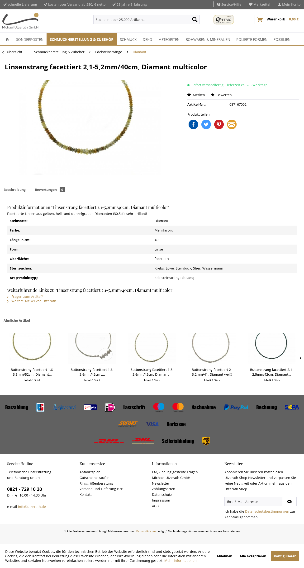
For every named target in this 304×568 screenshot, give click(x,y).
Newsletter (160, 483)
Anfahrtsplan (90, 472)
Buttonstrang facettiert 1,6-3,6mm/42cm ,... (92, 372)
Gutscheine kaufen (94, 477)
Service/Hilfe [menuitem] (229, 4)
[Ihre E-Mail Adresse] (253, 501)
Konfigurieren (285, 556)
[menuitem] (259, 4)
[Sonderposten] (30, 39)
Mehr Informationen (180, 560)
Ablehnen (224, 556)
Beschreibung (15, 189)
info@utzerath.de (32, 506)
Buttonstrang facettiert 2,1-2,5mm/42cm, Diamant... (271, 372)
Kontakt (86, 494)
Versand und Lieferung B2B (101, 489)
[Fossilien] (282, 39)
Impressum (161, 500)
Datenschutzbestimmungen (267, 511)
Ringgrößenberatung (96, 483)
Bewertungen (50, 189)
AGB (155, 506)
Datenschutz (162, 494)
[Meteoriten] (169, 39)
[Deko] (147, 39)
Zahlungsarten (163, 489)
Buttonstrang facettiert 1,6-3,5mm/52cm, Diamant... (32, 372)
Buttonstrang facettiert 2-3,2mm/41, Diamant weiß (212, 372)
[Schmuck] (128, 39)
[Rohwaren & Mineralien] (208, 39)
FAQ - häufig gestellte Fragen (175, 472)
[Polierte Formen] (252, 39)
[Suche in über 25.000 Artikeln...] (146, 19)
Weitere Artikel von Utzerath (31, 301)
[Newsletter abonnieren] (289, 501)
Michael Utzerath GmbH (171, 477)
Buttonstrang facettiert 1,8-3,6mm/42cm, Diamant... (152, 372)
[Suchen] (195, 19)
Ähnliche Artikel (17, 320)
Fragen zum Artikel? (25, 296)
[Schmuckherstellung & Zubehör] (82, 39)
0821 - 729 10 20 (24, 489)
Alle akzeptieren (253, 556)
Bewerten (221, 95)
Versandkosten (146, 531)
